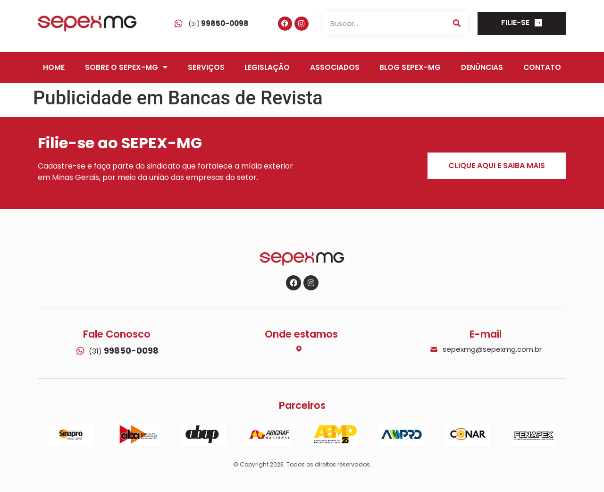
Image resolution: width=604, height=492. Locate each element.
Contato (542, 67)
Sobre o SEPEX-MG (126, 67)
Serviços (206, 67)
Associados (335, 67)
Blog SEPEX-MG (410, 67)
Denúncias (482, 67)
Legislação (267, 67)
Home (54, 67)
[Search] (457, 23)
